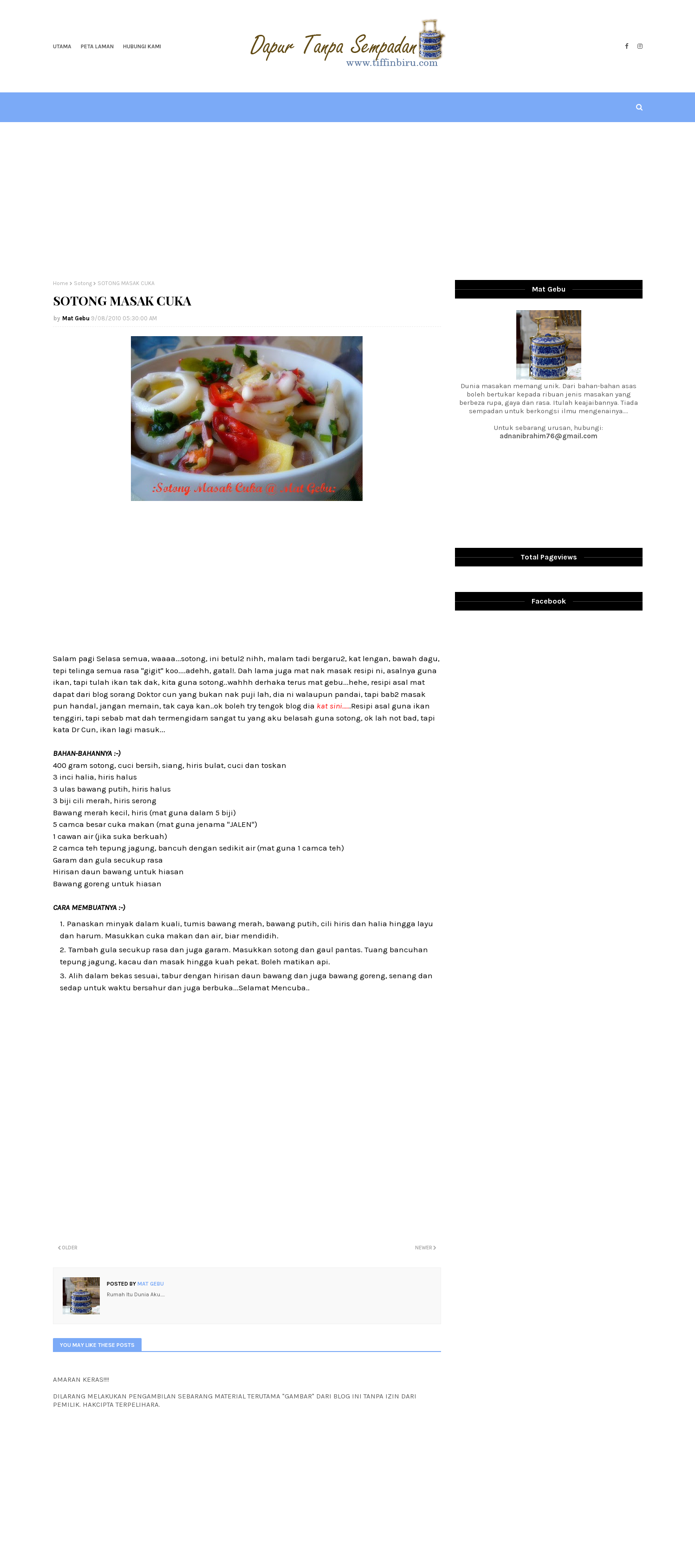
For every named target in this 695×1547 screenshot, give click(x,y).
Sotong (83, 283)
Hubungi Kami (142, 46)
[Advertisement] (348, 201)
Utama (62, 46)
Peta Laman (97, 46)
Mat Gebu (76, 318)
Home (60, 283)
